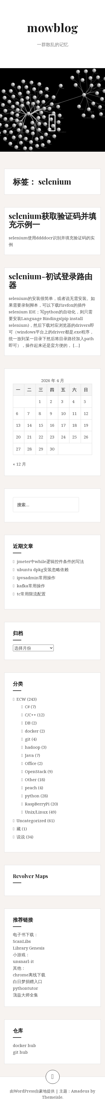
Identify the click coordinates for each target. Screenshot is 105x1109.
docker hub (24, 1045)
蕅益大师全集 (25, 995)
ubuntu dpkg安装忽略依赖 (43, 569)
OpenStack (35, 771)
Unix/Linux (36, 812)
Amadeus (80, 1091)
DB (28, 723)
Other (31, 779)
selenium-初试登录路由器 (50, 280)
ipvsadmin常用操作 (36, 577)
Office (30, 763)
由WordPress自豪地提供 (32, 1091)
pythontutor (25, 988)
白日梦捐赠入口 (27, 981)
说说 (21, 836)
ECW (21, 699)
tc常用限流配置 (31, 594)
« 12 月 (19, 464)
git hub (20, 1052)
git (28, 739)
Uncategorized (31, 820)
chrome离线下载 (29, 974)
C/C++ (30, 714)
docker (32, 731)
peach (31, 787)
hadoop (32, 747)
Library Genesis (29, 948)
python (32, 795)
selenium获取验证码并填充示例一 (52, 220)
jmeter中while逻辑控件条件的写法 (50, 561)
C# (27, 706)
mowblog (52, 27)
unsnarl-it (23, 961)
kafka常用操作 (31, 585)
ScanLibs (22, 941)
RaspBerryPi (37, 804)
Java (29, 755)
